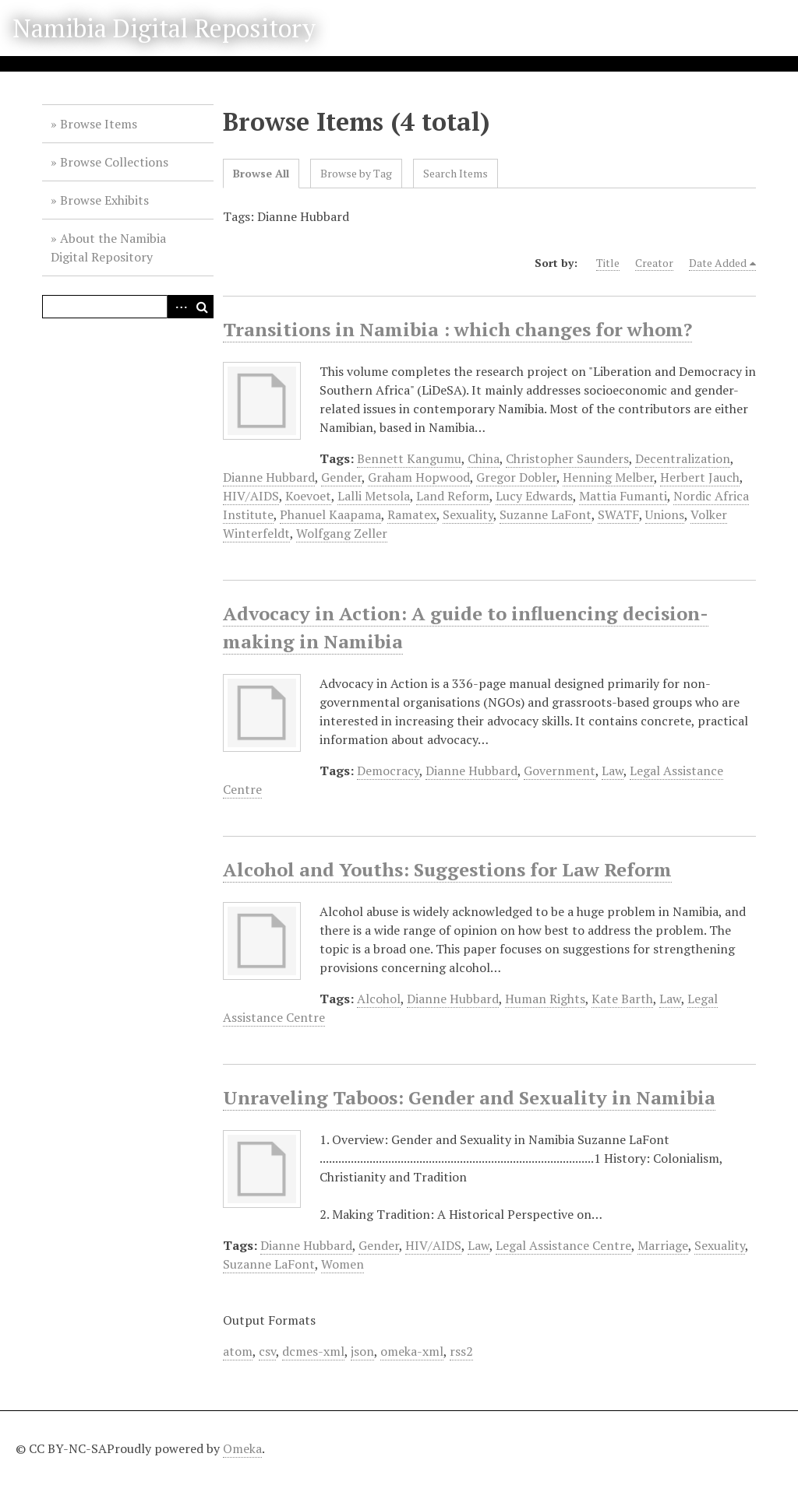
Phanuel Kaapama (330, 514)
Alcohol (379, 998)
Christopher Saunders (567, 458)
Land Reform (452, 495)
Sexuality (468, 514)
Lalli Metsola (373, 495)
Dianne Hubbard (269, 477)
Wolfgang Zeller (341, 533)
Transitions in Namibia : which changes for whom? (457, 329)
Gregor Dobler (516, 477)
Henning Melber (608, 477)
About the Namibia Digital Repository (108, 247)
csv (267, 1351)
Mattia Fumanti (623, 495)
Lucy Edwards (534, 495)
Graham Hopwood (419, 477)
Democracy (388, 770)
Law (612, 770)
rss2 (461, 1351)
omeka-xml (411, 1351)
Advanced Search (178, 306)
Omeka (242, 1448)
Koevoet (308, 495)
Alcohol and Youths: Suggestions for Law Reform (447, 869)
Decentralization (682, 458)
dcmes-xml (313, 1351)
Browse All (261, 173)
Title (608, 262)
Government (559, 770)
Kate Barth (622, 998)
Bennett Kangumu (409, 458)
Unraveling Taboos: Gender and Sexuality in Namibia (469, 1097)
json (362, 1351)
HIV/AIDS (251, 495)
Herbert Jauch (700, 477)
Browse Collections (114, 161)
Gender (341, 477)
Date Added (718, 262)
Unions (664, 514)
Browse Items (98, 123)
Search (202, 306)
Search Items (455, 173)
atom (237, 1351)
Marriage (662, 1245)
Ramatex (411, 514)
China (484, 458)
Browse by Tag (356, 173)
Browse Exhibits (104, 200)
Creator (654, 262)
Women (342, 1264)
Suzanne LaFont (545, 514)
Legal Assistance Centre (563, 1245)
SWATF (618, 514)
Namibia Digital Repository (164, 28)
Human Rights (545, 998)
